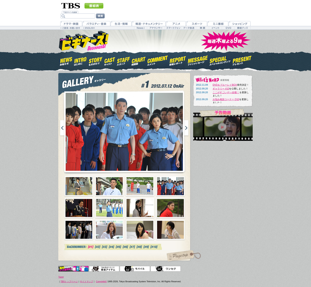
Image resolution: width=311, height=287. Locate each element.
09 (78, 230)
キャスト (109, 60)
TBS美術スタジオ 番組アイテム (104, 269)
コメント (157, 60)
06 (109, 208)
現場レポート (178, 60)
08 (170, 208)
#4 (111, 247)
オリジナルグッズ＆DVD (73, 269)
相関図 (138, 60)
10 (109, 230)
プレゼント (242, 60)
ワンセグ (166, 269)
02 (109, 186)
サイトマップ (86, 281)
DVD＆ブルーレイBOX (225, 85)
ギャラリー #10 (221, 88)
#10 (154, 247)
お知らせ (66, 60)
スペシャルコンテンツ (220, 60)
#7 (132, 247)
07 (140, 208)
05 (78, 208)
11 (140, 230)
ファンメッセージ (198, 60)
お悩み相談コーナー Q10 (226, 99)
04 (170, 186)
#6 (125, 247)
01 (78, 186)
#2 (97, 247)
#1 (90, 247)
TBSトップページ (69, 281)
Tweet (61, 277)
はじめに (80, 60)
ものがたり (95, 60)
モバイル (135, 269)
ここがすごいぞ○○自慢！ (226, 92)
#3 (104, 247)
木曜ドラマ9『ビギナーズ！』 (83, 40)
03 (140, 186)
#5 (118, 247)
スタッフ (123, 60)
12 (170, 230)
